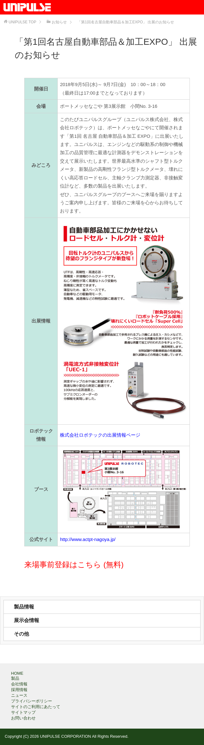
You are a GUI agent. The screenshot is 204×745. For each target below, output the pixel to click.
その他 (21, 634)
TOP (22, 22)
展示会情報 (26, 620)
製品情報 (24, 606)
